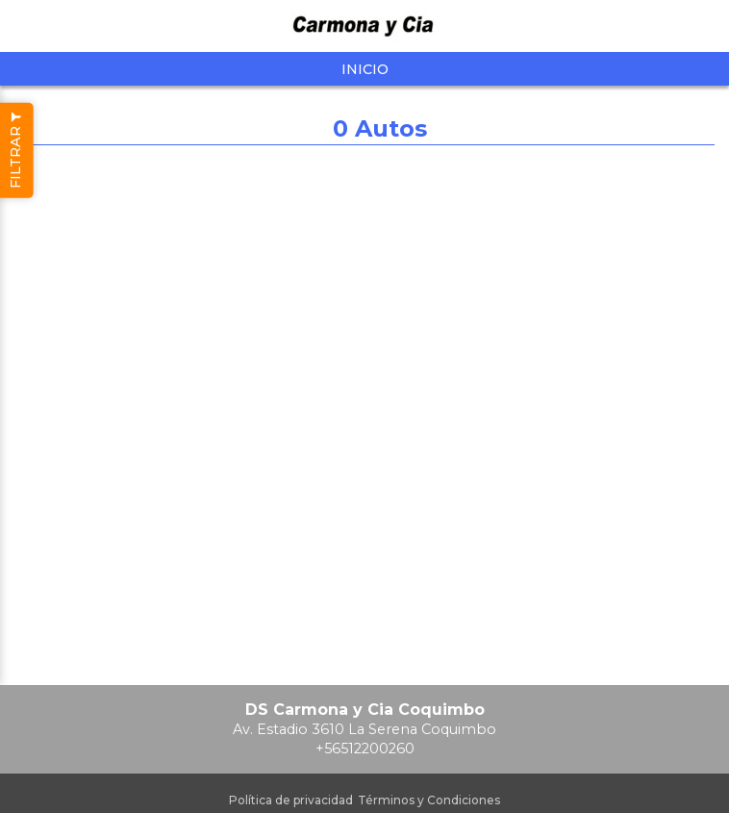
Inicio (365, 69)
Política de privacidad (291, 800)
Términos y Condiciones (429, 800)
